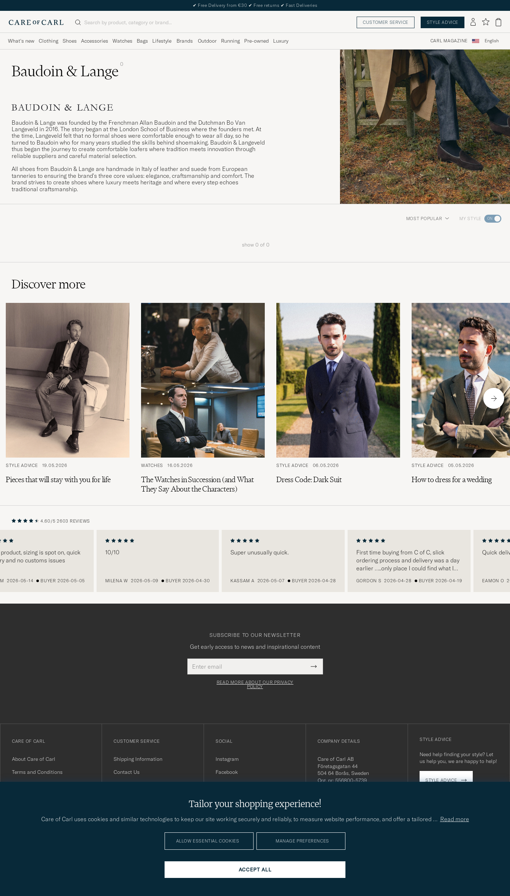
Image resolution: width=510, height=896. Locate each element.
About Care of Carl (33, 759)
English (492, 40)
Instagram (227, 759)
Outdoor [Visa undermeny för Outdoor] (207, 41)
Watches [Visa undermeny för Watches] (122, 41)
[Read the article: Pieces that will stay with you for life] (67, 398)
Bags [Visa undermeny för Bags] (142, 41)
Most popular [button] (428, 218)
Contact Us (127, 772)
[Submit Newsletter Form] (314, 666)
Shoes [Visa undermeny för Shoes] (70, 41)
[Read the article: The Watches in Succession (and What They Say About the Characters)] (203, 398)
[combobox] (491, 41)
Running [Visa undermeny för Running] (230, 41)
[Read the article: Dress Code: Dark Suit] (338, 398)
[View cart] (498, 22)
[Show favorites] (485, 22)
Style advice (442, 22)
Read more (454, 819)
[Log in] (473, 22)
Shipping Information (138, 759)
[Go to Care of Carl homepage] (36, 22)
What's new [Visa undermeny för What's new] (21, 41)
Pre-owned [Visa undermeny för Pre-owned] (256, 41)
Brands (185, 41)
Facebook (227, 772)
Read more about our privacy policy (255, 684)
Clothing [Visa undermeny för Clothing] (48, 41)
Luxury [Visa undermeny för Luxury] (280, 41)
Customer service (385, 22)
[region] (255, 561)
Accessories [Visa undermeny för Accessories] (94, 41)
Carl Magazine (449, 40)
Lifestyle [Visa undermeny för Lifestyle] (161, 41)
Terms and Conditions (37, 772)
